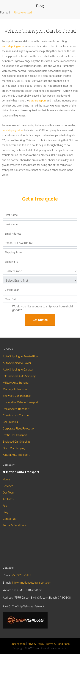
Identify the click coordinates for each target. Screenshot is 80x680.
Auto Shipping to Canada (18, 369)
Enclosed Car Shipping (16, 441)
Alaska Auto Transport (16, 454)
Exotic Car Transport (15, 435)
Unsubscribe (18, 643)
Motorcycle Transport (16, 389)
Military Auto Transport (16, 382)
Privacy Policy (35, 643)
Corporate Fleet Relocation (19, 428)
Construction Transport (17, 415)
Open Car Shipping (14, 448)
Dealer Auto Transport (16, 408)
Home (6, 479)
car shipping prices (12, 130)
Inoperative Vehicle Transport (20, 402)
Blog (5, 512)
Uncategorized (23, 12)
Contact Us (9, 518)
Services (8, 486)
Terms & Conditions (14, 525)
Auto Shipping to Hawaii (17, 363)
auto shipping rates (13, 46)
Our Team (9, 492)
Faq (5, 505)
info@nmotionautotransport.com (31, 582)
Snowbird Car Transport (17, 395)
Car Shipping (10, 422)
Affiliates (8, 499)
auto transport (37, 100)
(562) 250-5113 (21, 575)
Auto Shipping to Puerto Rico (20, 356)
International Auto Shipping (19, 376)
